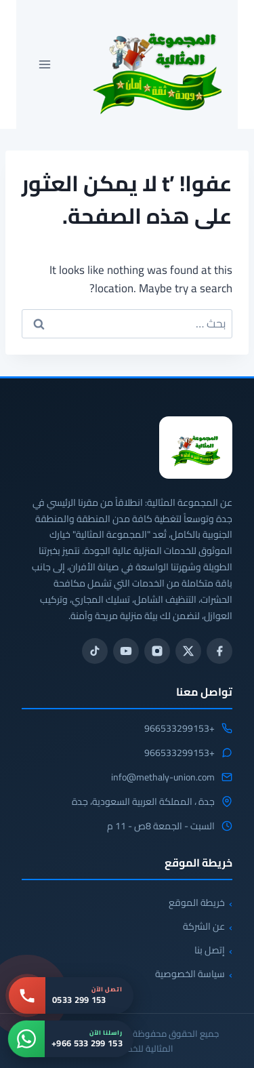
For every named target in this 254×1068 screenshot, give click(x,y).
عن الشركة (204, 926)
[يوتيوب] (126, 651)
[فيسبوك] (219, 651)
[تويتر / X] (188, 651)
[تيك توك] (95, 651)
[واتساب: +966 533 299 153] (70, 1039)
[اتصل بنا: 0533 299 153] (71, 995)
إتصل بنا (209, 950)
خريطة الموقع (197, 902)
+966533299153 (179, 729)
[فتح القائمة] (45, 64)
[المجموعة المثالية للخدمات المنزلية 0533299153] (195, 447)
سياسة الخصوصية (190, 974)
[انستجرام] (157, 651)
